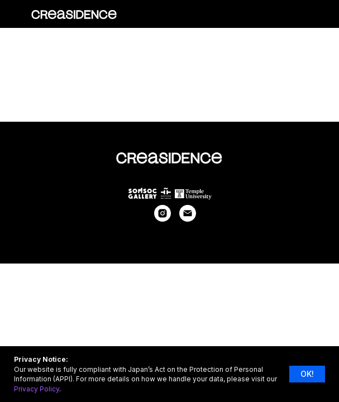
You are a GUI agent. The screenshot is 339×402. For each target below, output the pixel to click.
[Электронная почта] (187, 218)
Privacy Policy (36, 389)
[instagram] (162, 218)
